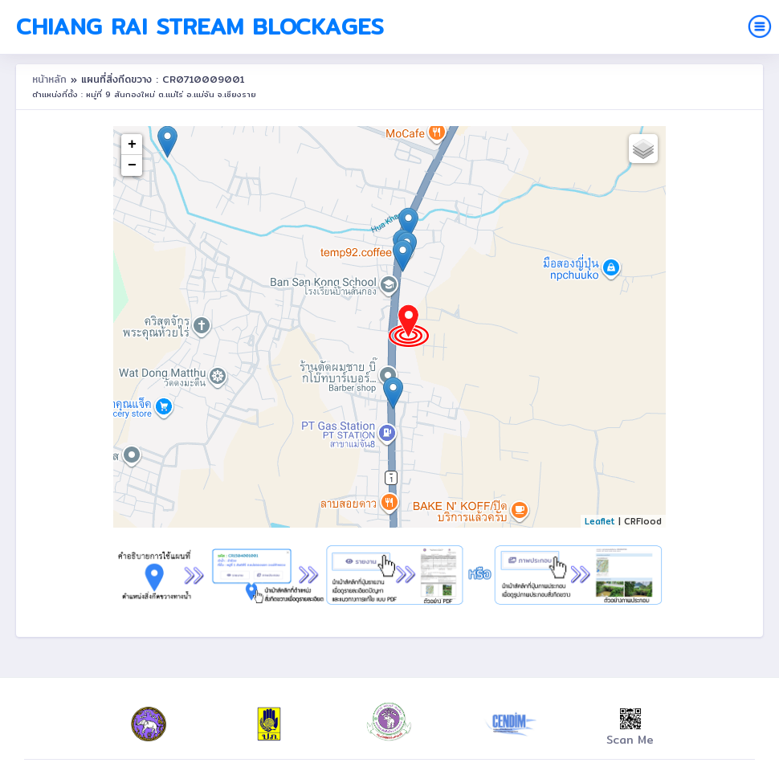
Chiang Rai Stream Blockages (200, 26)
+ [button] (132, 144)
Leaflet (600, 521)
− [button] (132, 165)
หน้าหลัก (51, 79)
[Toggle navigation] (759, 26)
